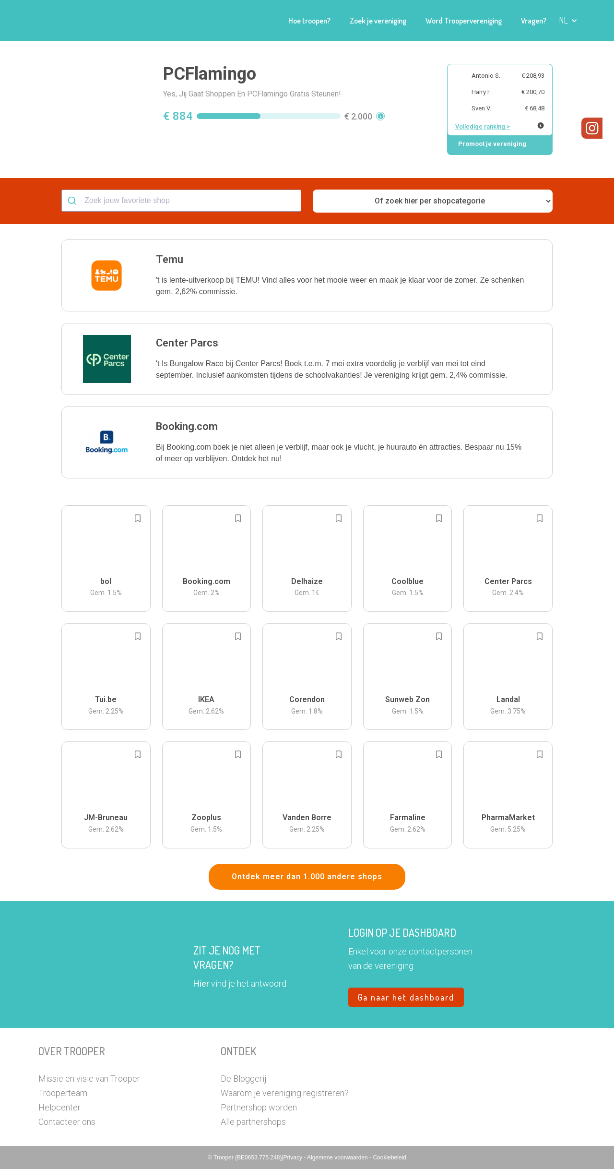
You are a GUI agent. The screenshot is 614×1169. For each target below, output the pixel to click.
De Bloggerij (243, 1079)
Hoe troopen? (309, 20)
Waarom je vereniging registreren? (285, 1093)
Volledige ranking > (482, 126)
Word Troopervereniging (463, 20)
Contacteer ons (66, 1122)
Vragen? (533, 20)
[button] (568, 20)
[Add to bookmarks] (137, 518)
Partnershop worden (259, 1107)
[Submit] (73, 200)
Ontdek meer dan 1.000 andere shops (307, 876)
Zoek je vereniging (378, 20)
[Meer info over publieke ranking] (540, 125)
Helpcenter (59, 1107)
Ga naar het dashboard (406, 997)
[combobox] (181, 201)
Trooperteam (62, 1093)
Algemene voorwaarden (338, 1157)
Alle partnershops (253, 1122)
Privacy (293, 1157)
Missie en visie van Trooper (89, 1079)
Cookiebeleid (389, 1157)
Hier (201, 983)
